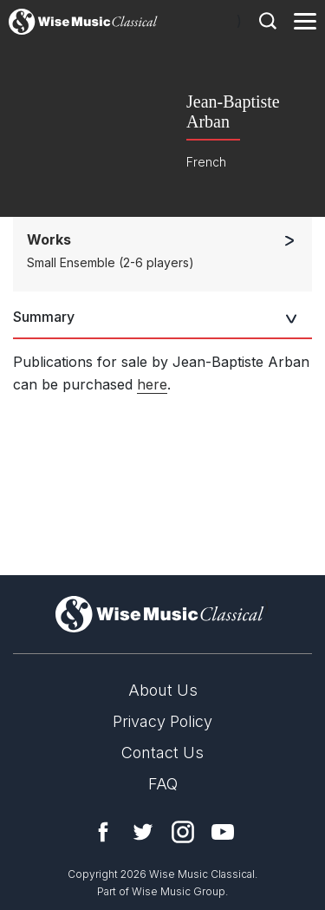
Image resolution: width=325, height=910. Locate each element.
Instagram (183, 832)
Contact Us (162, 752)
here (152, 384)
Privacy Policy (162, 721)
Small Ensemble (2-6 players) (110, 262)
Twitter (143, 832)
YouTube (222, 832)
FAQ (163, 784)
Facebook (103, 832)
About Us (163, 690)
